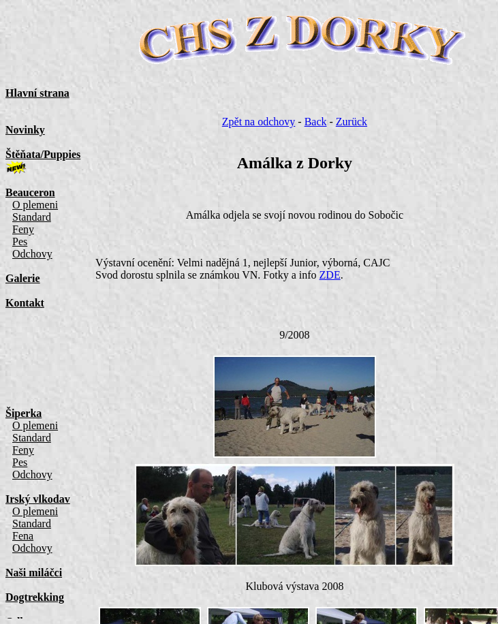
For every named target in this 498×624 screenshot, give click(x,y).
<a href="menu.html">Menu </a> (51, 312)
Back (316, 121)
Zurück (351, 121)
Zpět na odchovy (259, 121)
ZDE (330, 275)
